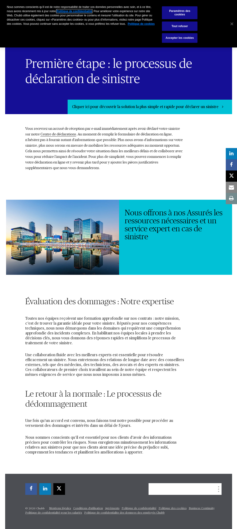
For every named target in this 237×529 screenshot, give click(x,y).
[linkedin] (45, 489)
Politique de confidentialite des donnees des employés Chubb (124, 512)
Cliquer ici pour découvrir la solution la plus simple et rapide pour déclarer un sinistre (145, 107)
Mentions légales (60, 508)
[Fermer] (232, 24)
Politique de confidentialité (139, 508)
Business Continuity (202, 508)
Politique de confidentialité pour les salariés (53, 512)
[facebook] (31, 489)
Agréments (112, 508)
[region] (118, 23)
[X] (59, 489)
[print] (231, 198)
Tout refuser (179, 26)
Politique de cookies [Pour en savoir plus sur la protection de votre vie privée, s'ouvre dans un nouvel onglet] (141, 23)
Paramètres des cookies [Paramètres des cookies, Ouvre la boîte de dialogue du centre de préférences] (179, 12)
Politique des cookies (173, 508)
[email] (231, 187)
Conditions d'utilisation (88, 508)
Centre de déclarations (58, 134)
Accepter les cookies (180, 38)
